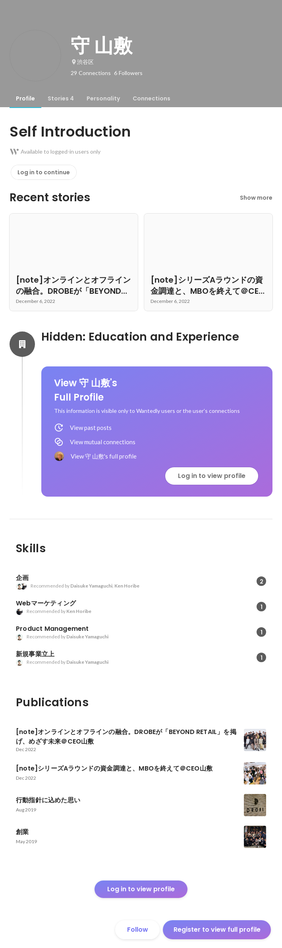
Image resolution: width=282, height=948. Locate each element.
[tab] (25, 98)
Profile (25, 98)
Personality (103, 98)
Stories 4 (61, 98)
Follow (137, 929)
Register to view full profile (217, 929)
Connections (151, 98)
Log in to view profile (211, 475)
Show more (256, 198)
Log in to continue (43, 172)
